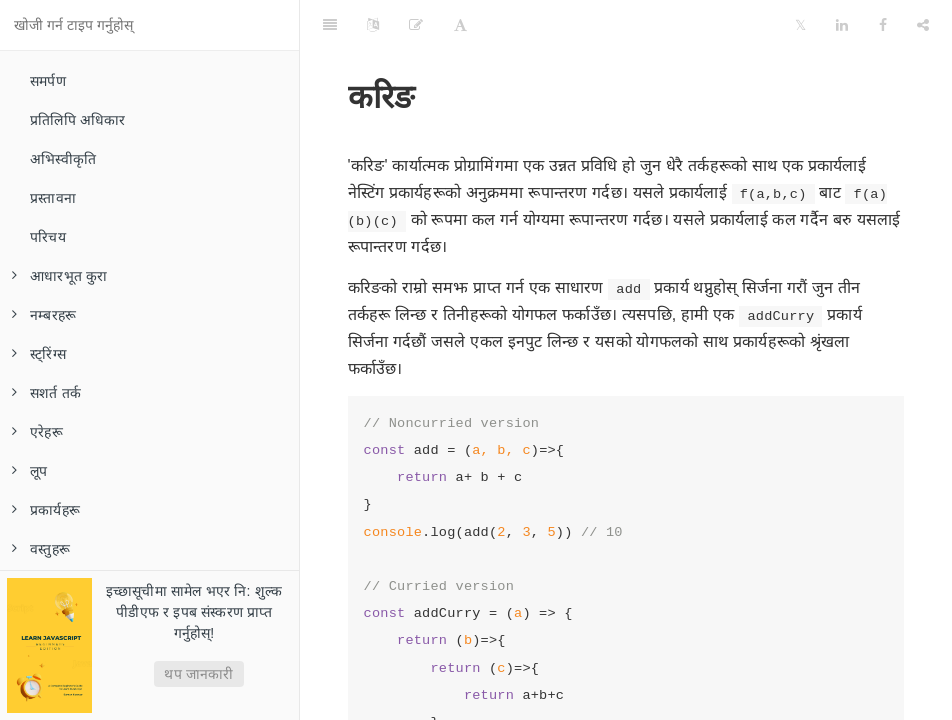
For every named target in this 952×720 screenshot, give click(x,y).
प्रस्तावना (53, 198)
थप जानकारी (198, 674)
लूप (29, 471)
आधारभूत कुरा (60, 276)
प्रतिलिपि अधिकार (78, 120)
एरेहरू (37, 432)
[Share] (923, 25)
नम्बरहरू (44, 315)
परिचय (48, 237)
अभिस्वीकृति (63, 159)
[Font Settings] (460, 25)
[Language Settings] (373, 25)
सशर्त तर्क (46, 393)
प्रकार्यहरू (46, 510)
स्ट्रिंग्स (39, 354)
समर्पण (48, 81)
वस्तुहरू (41, 549)
